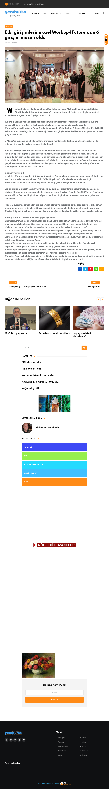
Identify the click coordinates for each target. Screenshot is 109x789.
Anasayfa (35, 13)
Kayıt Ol (54, 700)
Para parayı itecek (14, 334)
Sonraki (95, 283)
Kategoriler (70, 13)
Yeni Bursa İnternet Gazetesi (48, 784)
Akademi (61, 742)
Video (45, 13)
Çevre (84, 738)
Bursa (84, 746)
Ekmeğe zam (94, 287)
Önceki (13, 283)
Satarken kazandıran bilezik (88, 334)
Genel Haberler (56, 13)
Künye (60, 755)
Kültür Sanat (62, 751)
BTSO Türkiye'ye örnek (50, 334)
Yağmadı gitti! (30, 388)
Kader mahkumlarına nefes (38, 375)
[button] (98, 299)
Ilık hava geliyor (31, 369)
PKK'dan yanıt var (33, 362)
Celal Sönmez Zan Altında (47, 428)
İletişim (97, 13)
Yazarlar (82, 13)
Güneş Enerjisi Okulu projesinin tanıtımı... (28, 287)
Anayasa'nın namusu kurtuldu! (40, 382)
